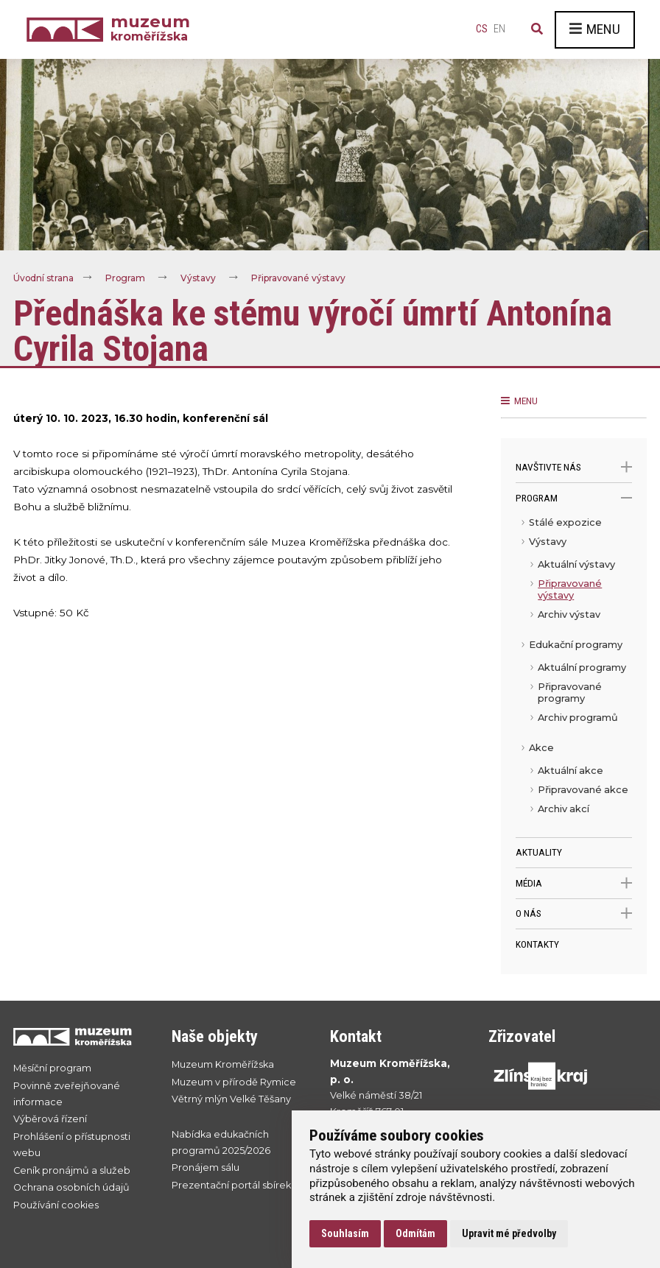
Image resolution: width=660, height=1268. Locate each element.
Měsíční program (52, 1068)
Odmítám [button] (415, 1233)
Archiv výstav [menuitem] (569, 614)
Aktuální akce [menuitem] (570, 770)
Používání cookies (56, 1205)
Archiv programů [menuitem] (578, 717)
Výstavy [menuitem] (547, 541)
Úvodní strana (43, 277)
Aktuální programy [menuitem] (582, 667)
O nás (574, 913)
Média (574, 883)
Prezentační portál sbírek (231, 1185)
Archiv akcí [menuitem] (563, 808)
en (499, 29)
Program (126, 277)
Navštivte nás (574, 467)
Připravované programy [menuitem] (570, 692)
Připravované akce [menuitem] (583, 789)
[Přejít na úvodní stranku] (77, 1036)
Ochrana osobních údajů (71, 1188)
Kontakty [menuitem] (537, 944)
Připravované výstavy (300, 277)
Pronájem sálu (205, 1168)
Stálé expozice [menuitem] (565, 522)
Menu (594, 29)
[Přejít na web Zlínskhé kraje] (552, 1076)
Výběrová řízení (50, 1119)
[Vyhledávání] (537, 29)
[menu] (574, 675)
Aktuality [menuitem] (539, 852)
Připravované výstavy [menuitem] (570, 589)
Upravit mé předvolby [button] (509, 1233)
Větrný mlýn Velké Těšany (231, 1099)
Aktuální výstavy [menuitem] (576, 564)
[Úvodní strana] (68, 30)
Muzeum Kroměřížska (223, 1064)
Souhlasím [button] (345, 1233)
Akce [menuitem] (541, 747)
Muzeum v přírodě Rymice (234, 1082)
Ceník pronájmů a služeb (71, 1170)
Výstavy (199, 277)
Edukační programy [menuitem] (575, 644)
